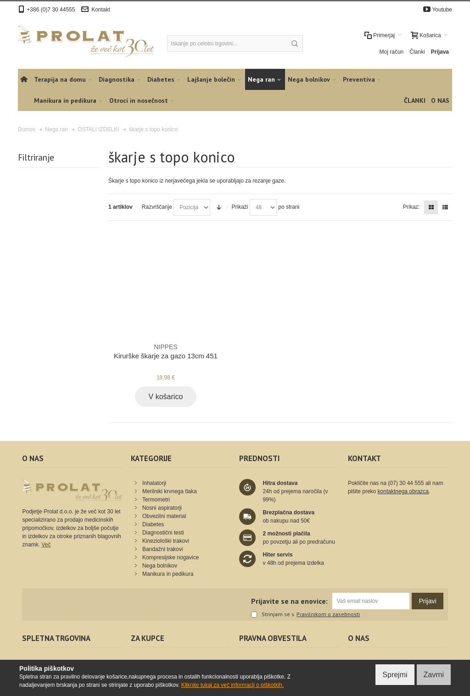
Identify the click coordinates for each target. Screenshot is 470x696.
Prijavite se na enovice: (289, 601)
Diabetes (153, 524)
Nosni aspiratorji (162, 508)
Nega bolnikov (159, 565)
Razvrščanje (157, 207)
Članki (417, 52)
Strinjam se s (272, 615)
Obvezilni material (164, 516)
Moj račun (392, 52)
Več (45, 544)
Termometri (156, 499)
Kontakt (100, 9)
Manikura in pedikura (167, 574)
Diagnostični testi (163, 532)
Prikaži (240, 207)
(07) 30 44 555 (406, 483)
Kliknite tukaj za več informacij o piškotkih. (232, 685)
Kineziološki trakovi (165, 541)
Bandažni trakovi (162, 549)
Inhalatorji (154, 483)
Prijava (440, 52)
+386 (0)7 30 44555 (51, 9)
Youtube (442, 9)
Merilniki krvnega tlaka (169, 491)
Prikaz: (411, 207)
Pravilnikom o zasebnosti (328, 614)
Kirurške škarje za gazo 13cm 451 (166, 351)
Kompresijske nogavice (170, 557)
